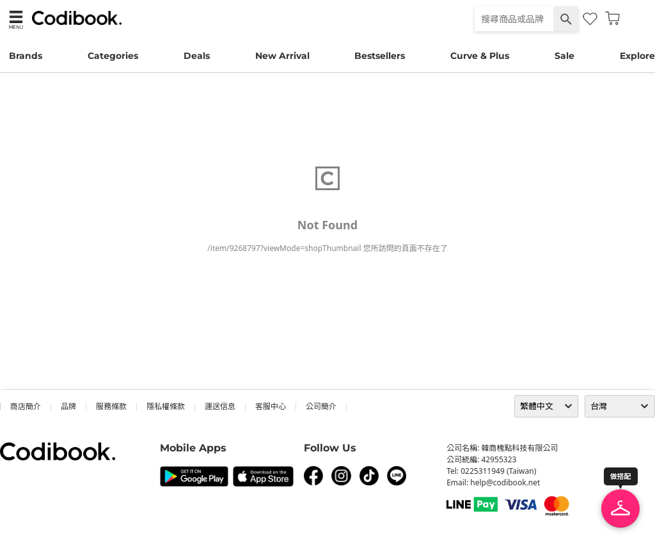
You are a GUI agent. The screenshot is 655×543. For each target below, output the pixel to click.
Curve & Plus (479, 55)
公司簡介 (321, 406)
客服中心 (270, 406)
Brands (25, 55)
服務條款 (111, 406)
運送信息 (220, 406)
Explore (637, 55)
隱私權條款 (165, 406)
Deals (197, 55)
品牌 (68, 406)
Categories (113, 55)
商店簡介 (25, 406)
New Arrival (282, 55)
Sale (564, 55)
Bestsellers (379, 55)
